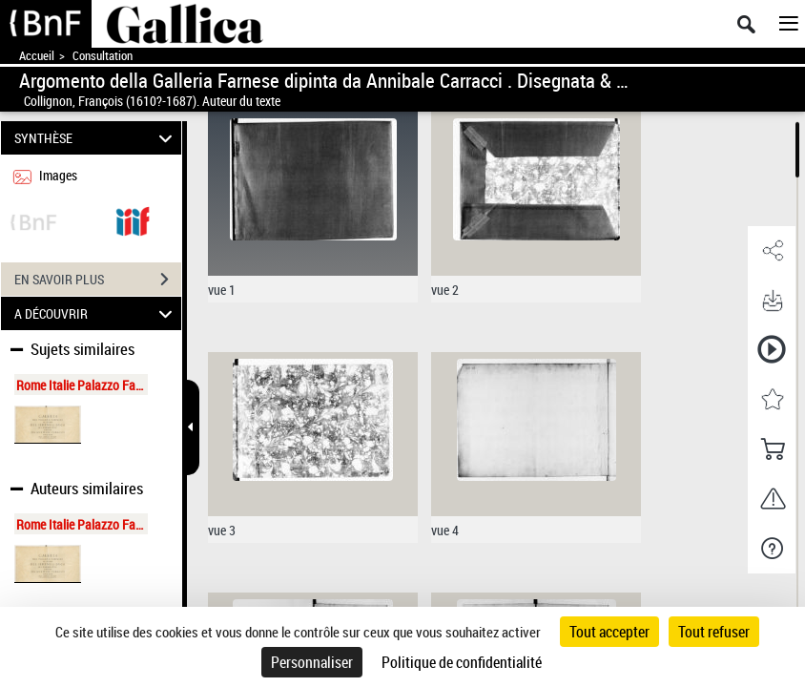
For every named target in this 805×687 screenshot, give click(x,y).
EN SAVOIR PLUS (97, 279)
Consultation (102, 56)
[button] (771, 251)
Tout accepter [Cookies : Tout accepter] (609, 631)
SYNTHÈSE (96, 138)
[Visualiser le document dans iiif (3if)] (133, 220)
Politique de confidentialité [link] (462, 662)
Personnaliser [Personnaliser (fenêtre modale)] (312, 662)
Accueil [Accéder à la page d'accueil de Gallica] (36, 56)
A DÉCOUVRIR (96, 313)
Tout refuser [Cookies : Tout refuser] (714, 631)
